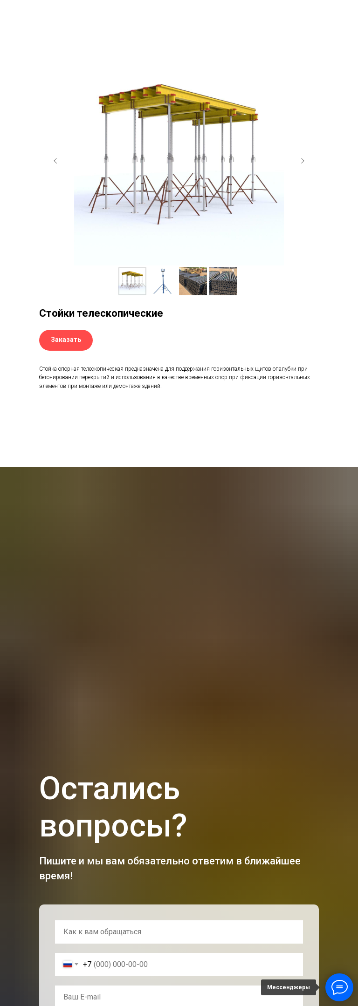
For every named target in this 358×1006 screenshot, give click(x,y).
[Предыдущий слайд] (55, 161)
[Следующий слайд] (303, 161)
